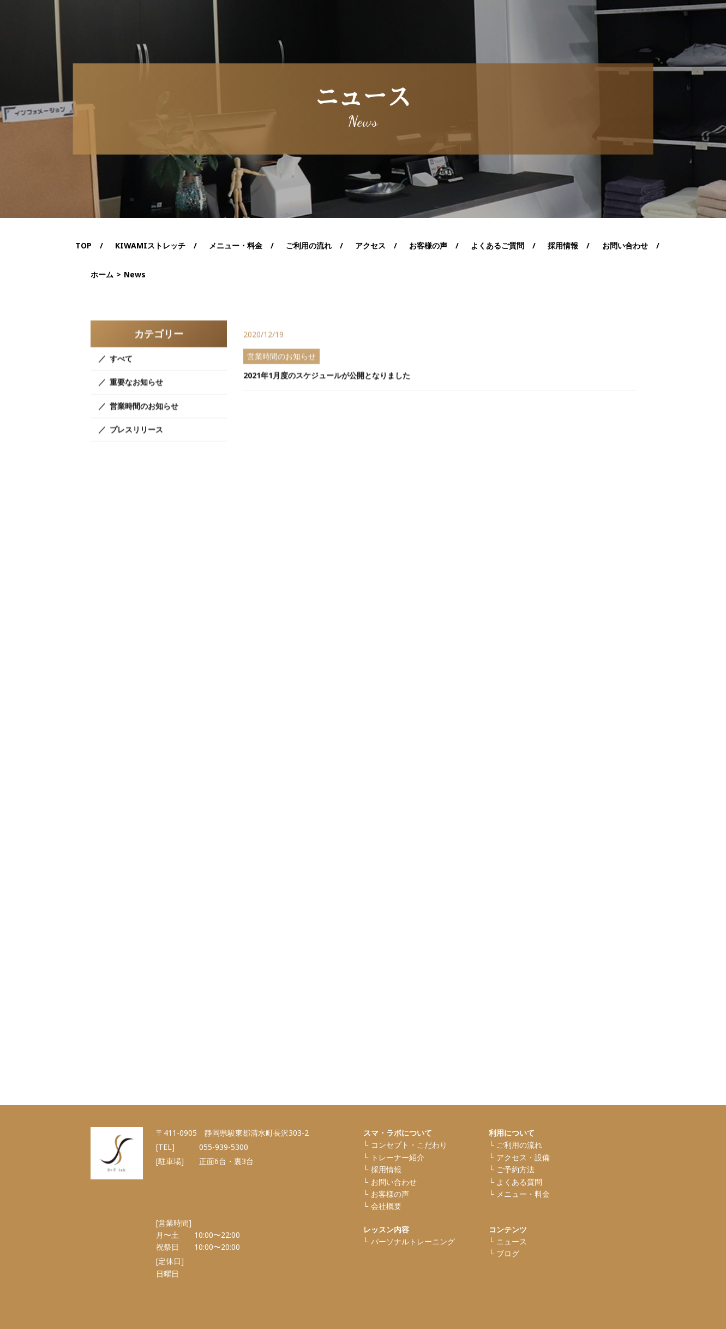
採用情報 (563, 245)
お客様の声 (428, 245)
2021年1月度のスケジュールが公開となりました (326, 388)
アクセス (370, 245)
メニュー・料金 (523, 1194)
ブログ (507, 1253)
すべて (121, 372)
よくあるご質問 (497, 245)
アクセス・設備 (523, 1157)
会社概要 (386, 1206)
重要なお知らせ (136, 396)
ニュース (511, 1241)
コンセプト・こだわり (409, 1145)
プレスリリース (136, 443)
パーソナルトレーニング (413, 1241)
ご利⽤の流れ (519, 1145)
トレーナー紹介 (397, 1157)
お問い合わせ (625, 245)
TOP (83, 245)
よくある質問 (519, 1182)
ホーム (102, 274)
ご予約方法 (515, 1169)
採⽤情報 (386, 1169)
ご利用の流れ (309, 245)
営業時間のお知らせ (144, 419)
